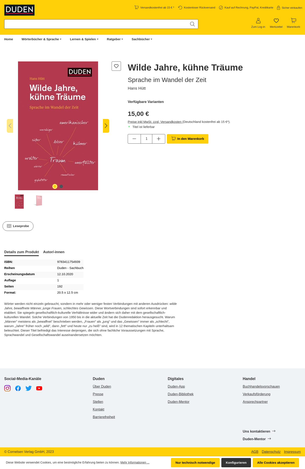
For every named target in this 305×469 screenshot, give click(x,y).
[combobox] (95, 24)
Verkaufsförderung (256, 394)
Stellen (98, 402)
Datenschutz (271, 452)
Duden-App (176, 386)
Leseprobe (18, 226)
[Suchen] (192, 24)
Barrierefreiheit (104, 417)
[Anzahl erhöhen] (158, 138)
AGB (254, 452)
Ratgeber (114, 39)
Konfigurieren (236, 462)
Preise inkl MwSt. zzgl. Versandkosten (155, 121)
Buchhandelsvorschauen (261, 386)
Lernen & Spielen (83, 39)
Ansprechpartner (255, 402)
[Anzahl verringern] (134, 138)
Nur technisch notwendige (195, 462)
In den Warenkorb (187, 139)
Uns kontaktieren (259, 431)
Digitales (176, 379)
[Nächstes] (106, 126)
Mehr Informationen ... (135, 462)
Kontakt (98, 409)
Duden (99, 379)
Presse (98, 394)
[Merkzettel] (276, 23)
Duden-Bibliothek (181, 394)
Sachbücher (141, 39)
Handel (249, 379)
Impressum (292, 452)
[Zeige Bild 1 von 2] (55, 186)
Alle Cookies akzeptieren (276, 462)
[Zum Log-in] (258, 23)
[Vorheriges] (10, 126)
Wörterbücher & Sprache (40, 39)
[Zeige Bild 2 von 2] (61, 186)
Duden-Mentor (178, 402)
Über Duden (102, 386)
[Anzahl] (146, 138)
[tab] (21, 252)
